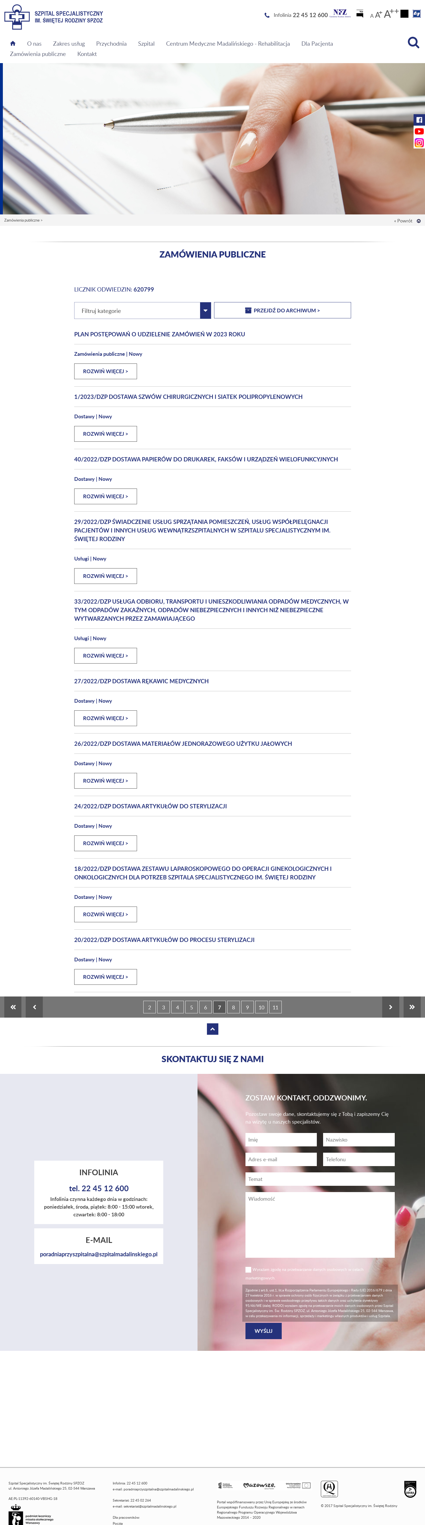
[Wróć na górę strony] (419, 221)
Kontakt (87, 54)
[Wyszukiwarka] (413, 42)
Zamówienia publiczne (38, 54)
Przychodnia (111, 43)
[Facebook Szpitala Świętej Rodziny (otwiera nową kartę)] (419, 120)
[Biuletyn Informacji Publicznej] (360, 15)
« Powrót (403, 221)
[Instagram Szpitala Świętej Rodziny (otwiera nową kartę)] (419, 142)
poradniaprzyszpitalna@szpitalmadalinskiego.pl (99, 1254)
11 (275, 1007)
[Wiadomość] (358, 1159)
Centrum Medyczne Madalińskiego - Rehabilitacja (228, 43)
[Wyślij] (263, 1331)
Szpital (146, 43)
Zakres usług (69, 43)
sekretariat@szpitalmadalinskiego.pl (150, 1506)
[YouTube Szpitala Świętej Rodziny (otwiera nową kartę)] (419, 131)
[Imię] (281, 1139)
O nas (34, 43)
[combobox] (142, 310)
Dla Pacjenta (317, 43)
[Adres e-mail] (281, 1159)
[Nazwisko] (358, 1139)
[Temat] (320, 1179)
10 (261, 1007)
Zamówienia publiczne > (23, 220)
